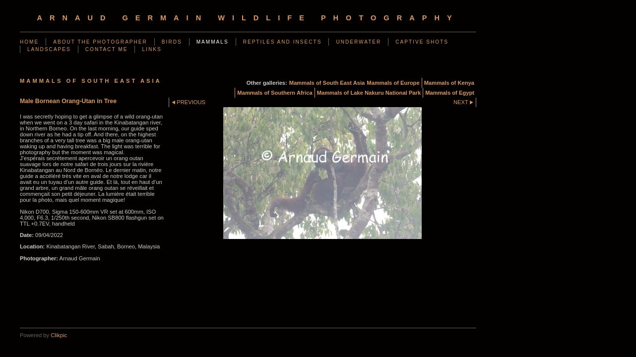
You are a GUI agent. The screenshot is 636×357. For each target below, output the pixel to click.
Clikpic (59, 335)
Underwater (358, 42)
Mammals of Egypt (449, 93)
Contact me (106, 49)
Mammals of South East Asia (327, 83)
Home (29, 42)
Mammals (212, 42)
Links (151, 49)
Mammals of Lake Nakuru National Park (369, 93)
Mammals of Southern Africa (274, 93)
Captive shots (421, 42)
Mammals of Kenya (449, 83)
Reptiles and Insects (282, 42)
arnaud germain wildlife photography (248, 18)
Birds (172, 42)
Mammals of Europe (393, 83)
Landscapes (49, 49)
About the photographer (100, 42)
